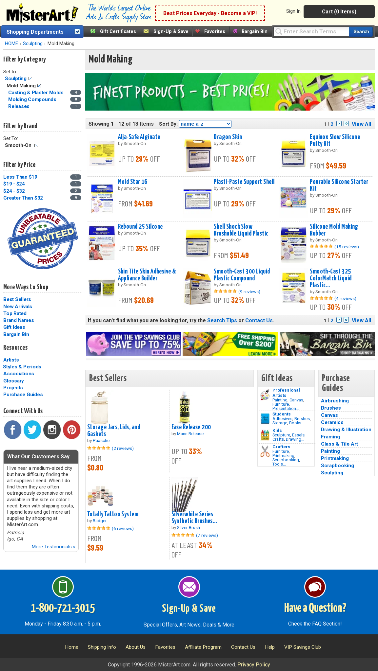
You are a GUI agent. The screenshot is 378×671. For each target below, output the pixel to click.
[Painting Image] (265, 395)
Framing (330, 437)
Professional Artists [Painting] (286, 392)
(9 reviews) (249, 291)
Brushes (302, 418)
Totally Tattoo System (112, 514)
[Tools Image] (265, 451)
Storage (279, 422)
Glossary (13, 381)
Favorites (214, 31)
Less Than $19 (20, 177)
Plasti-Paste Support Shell (244, 182)
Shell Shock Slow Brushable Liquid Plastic (241, 230)
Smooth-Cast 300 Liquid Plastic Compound (242, 275)
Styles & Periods (22, 367)
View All (361, 124)
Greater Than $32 (23, 198)
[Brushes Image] (265, 419)
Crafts (278, 439)
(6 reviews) (123, 528)
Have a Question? (315, 608)
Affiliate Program (203, 647)
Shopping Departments (35, 32)
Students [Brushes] (281, 413)
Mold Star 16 (133, 182)
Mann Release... (192, 433)
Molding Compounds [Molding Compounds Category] (33, 99)
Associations (18, 374)
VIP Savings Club (302, 647)
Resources (15, 347)
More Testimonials (53, 547)
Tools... (279, 464)
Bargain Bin (255, 31)
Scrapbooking (285, 459)
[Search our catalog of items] (361, 31)
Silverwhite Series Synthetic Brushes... (194, 517)
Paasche (101, 440)
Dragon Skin (228, 137)
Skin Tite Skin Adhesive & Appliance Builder (147, 275)
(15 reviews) (346, 246)
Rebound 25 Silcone (140, 226)
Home (71, 647)
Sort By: (168, 124)
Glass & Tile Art (339, 444)
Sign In (293, 11)
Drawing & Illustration (346, 430)
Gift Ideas (14, 327)
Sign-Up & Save (171, 31)
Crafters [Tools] (281, 446)
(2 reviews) (123, 448)
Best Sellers (17, 299)
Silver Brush (188, 527)
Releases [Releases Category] (19, 106)
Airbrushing (335, 401)
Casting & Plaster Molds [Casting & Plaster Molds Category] (36, 93)
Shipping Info (102, 647)
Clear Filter (30, 78)
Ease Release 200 (191, 427)
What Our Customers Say (38, 456)
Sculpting (33, 43)
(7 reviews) (207, 535)
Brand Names (18, 320)
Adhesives (282, 418)
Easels (298, 435)
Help (270, 647)
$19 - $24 (14, 184)
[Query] (311, 31)
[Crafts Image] (265, 435)
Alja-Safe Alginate (139, 137)
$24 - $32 (14, 191)
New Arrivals (17, 306)
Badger (100, 520)
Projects (13, 388)
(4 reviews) (345, 298)
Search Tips (222, 320)
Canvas (296, 399)
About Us (136, 647)
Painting (280, 399)
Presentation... (285, 408)
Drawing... (295, 439)
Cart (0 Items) (339, 12)
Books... (296, 422)
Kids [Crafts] (277, 430)
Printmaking (283, 455)
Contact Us (259, 320)
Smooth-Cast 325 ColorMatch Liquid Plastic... (330, 278)
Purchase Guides (23, 394)
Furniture (280, 404)
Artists (11, 360)
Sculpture (281, 435)
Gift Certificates (118, 31)
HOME (11, 43)
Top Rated (15, 313)
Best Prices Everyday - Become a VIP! (210, 13)
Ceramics (332, 422)
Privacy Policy (253, 665)
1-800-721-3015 (63, 608)
